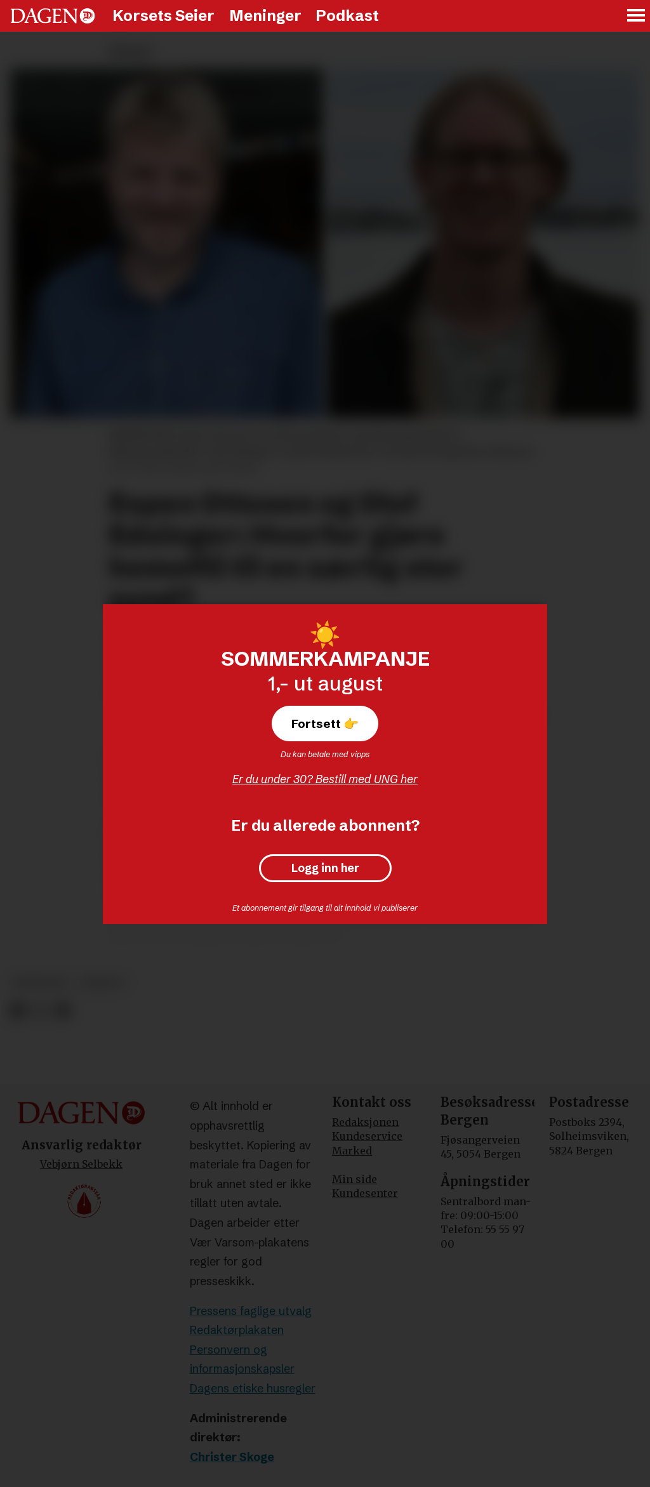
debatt (103, 982)
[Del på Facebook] (17, 1010)
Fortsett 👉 (325, 723)
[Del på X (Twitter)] (40, 1010)
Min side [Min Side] (354, 1179)
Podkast (347, 15)
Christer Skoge (232, 1457)
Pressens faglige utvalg (251, 1311)
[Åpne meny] (636, 16)
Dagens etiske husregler (252, 1388)
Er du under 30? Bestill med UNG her (325, 779)
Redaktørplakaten (237, 1330)
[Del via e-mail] (62, 1010)
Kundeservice (367, 1136)
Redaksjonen (365, 1122)
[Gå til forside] (52, 16)
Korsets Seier (163, 15)
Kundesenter (365, 1193)
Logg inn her (325, 868)
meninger (40, 982)
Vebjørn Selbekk (81, 1164)
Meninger (265, 15)
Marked (352, 1150)
